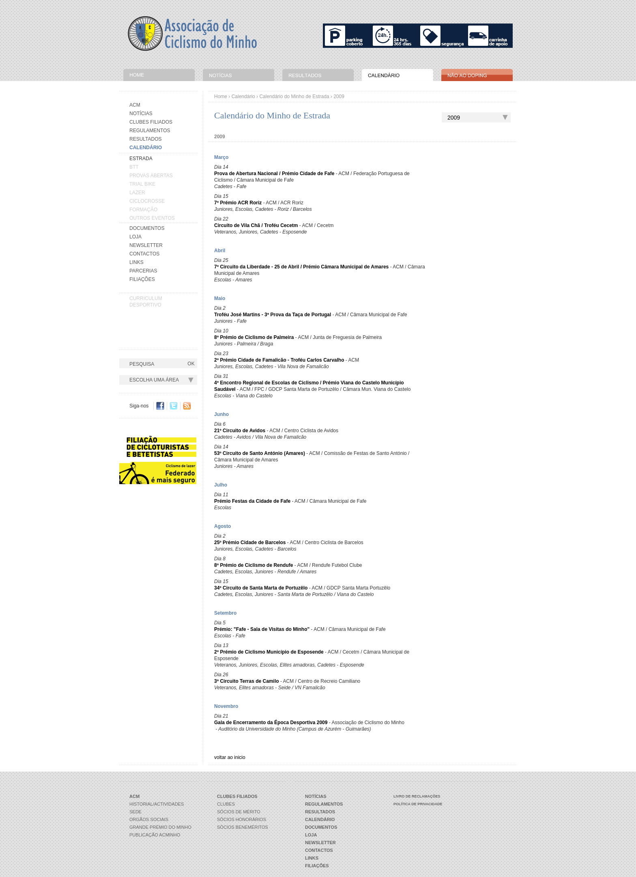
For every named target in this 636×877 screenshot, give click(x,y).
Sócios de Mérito (238, 811)
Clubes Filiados (150, 122)
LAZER (137, 192)
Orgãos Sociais (148, 819)
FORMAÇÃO (143, 209)
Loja (135, 237)
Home (220, 96)
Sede (135, 811)
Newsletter (146, 245)
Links (136, 262)
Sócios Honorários (241, 819)
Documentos (146, 228)
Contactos (144, 254)
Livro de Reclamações (416, 796)
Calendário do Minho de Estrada (294, 96)
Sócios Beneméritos (242, 827)
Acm (134, 105)
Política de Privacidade (418, 804)
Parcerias (143, 271)
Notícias (141, 113)
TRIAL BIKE (142, 184)
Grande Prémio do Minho (160, 827)
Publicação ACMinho (154, 834)
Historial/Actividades (156, 804)
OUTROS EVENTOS (152, 218)
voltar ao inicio (229, 757)
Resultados (145, 139)
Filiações (142, 279)
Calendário (243, 96)
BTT (134, 167)
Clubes (226, 804)
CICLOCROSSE (147, 201)
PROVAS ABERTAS (151, 175)
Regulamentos (149, 130)
